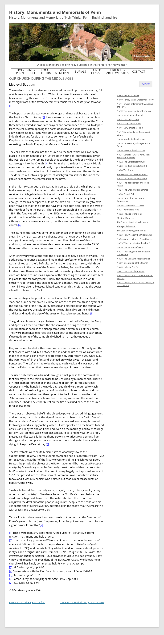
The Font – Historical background (82, 602)
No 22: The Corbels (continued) (131, 161)
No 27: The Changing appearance (132, 189)
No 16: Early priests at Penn (130, 127)
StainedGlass (95, 71)
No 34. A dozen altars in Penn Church (134, 239)
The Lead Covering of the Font (131, 230)
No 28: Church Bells (126, 194)
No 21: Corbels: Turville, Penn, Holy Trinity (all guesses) (133, 156)
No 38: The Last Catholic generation (134, 258)
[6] (47, 444)
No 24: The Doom (125, 170)
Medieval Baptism (125, 218)
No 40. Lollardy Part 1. (127, 267)
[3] (46, 163)
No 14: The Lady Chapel (128, 119)
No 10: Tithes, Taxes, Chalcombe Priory (135, 99)
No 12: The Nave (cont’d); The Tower (134, 111)
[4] (19, 225)
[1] (10, 106)
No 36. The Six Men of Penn (130, 247)
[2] (43, 117)
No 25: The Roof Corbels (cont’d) (132, 178)
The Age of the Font (126, 226)
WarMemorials (63, 71)
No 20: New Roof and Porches (131, 150)
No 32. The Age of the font (27, 602)
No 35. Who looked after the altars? (133, 243)
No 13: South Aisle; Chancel (130, 115)
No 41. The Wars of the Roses (130, 271)
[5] (91, 313)
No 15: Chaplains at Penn (129, 123)
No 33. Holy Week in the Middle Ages (134, 235)
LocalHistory (45, 71)
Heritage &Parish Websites (117, 71)
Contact (138, 71)
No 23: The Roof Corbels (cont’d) (132, 166)
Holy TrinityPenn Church (26, 71)
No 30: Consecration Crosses (130, 205)
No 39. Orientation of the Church (132, 263)
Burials (80, 71)
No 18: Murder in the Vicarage (131, 139)
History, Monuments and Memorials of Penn (55, 12)
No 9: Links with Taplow (128, 95)
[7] (41, 525)
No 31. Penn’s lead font (128, 209)
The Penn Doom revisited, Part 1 (132, 174)
